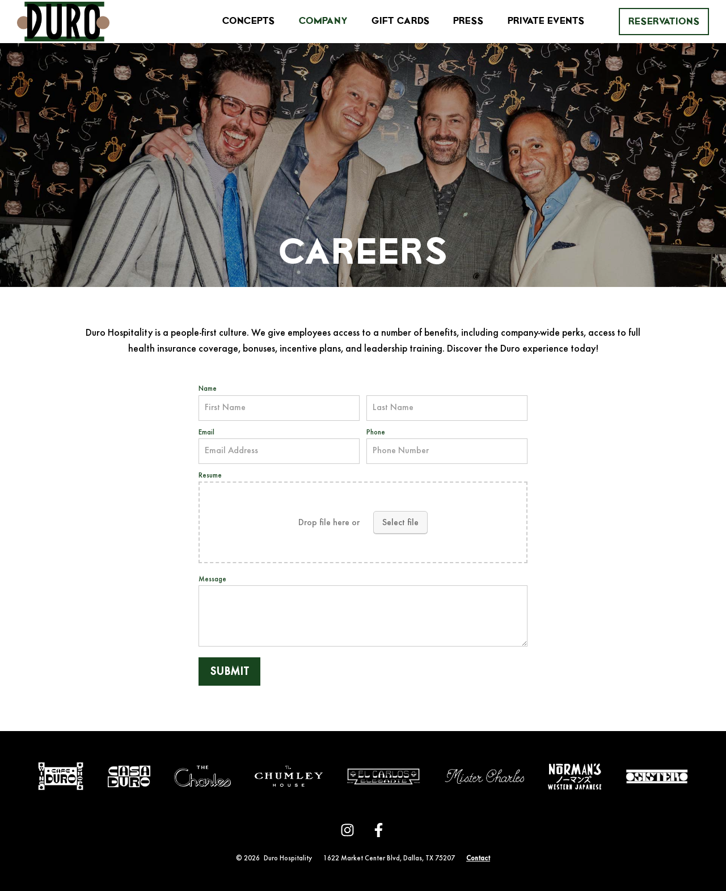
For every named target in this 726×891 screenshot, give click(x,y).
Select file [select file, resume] (400, 522)
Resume (210, 475)
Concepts (248, 21)
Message (212, 579)
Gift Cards (400, 21)
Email (206, 432)
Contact (478, 858)
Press (468, 21)
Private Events (546, 21)
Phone (375, 432)
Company (323, 21)
